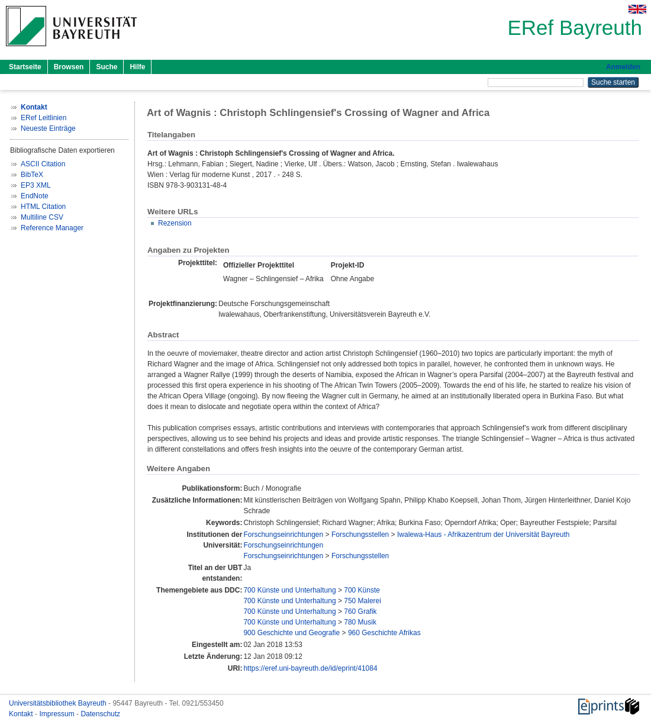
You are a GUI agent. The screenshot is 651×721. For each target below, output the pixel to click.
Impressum (57, 714)
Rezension (175, 223)
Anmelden (623, 67)
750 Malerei (362, 601)
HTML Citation (43, 206)
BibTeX (32, 174)
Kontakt (22, 714)
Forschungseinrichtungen (283, 534)
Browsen (69, 67)
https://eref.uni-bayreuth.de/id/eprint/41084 (310, 668)
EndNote (35, 196)
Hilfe (137, 67)
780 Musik (360, 622)
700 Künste (362, 590)
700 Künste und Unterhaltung (289, 590)
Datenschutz (100, 714)
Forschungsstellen (360, 534)
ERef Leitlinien (43, 118)
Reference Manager (52, 228)
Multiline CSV (42, 217)
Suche (106, 67)
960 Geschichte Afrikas (384, 633)
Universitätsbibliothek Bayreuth (58, 703)
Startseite (25, 67)
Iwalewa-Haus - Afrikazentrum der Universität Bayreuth (483, 534)
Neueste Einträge (48, 128)
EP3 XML (36, 185)
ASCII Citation (43, 164)
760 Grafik (360, 611)
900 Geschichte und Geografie (291, 633)
